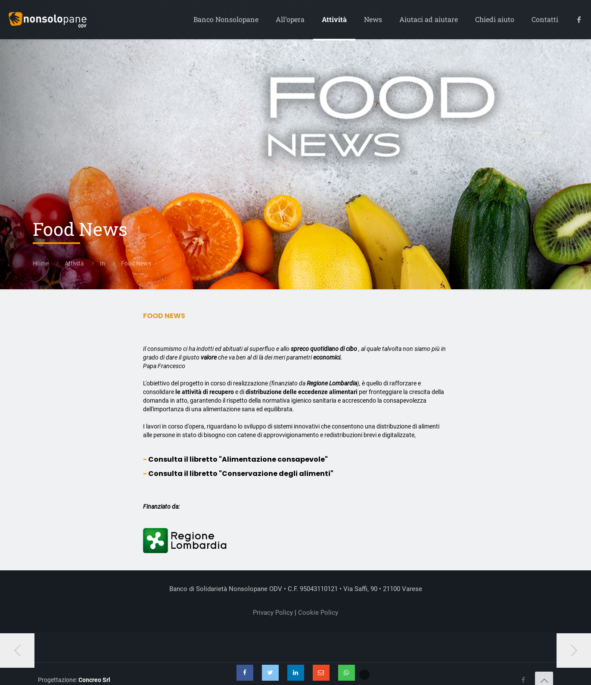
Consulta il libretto (238, 459)
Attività (74, 263)
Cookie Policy (318, 612)
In (102, 263)
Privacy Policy (273, 612)
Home (41, 263)
